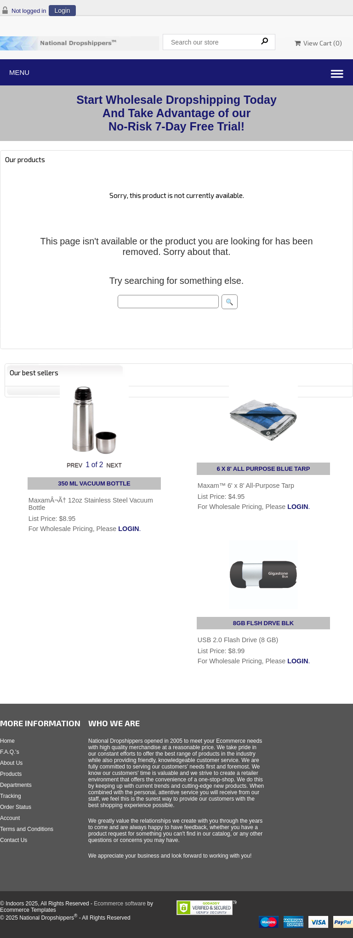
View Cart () (318, 43)
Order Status (15, 807)
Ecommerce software (120, 903)
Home (7, 741)
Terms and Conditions (26, 829)
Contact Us (13, 840)
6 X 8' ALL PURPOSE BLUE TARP (263, 469)
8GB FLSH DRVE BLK (263, 623)
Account (10, 818)
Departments (16, 785)
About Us (11, 763)
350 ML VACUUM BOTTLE (94, 483)
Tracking (10, 796)
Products (11, 774)
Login (62, 10)
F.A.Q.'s (9, 752)
